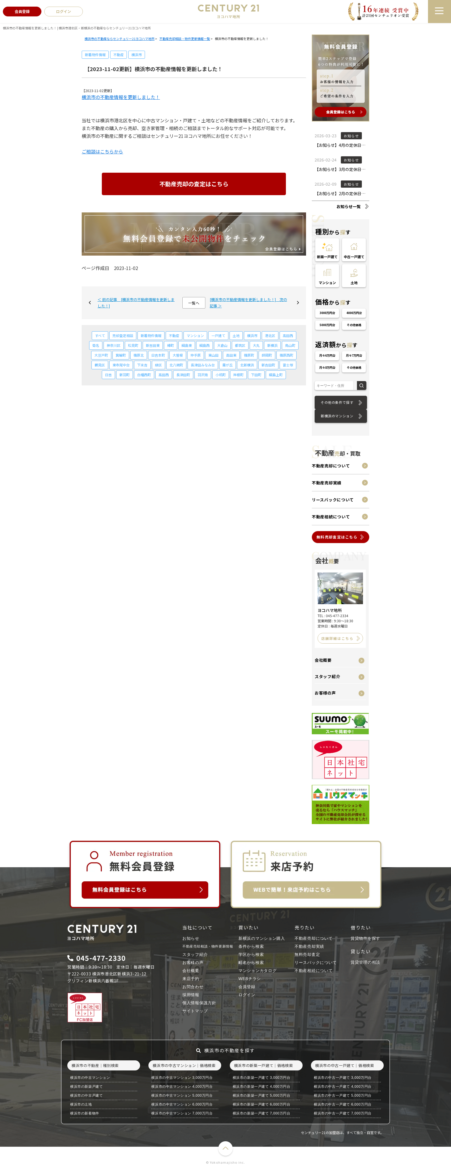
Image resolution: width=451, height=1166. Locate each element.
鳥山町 (290, 345)
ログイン (246, 994)
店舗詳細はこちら (337, 638)
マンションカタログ (257, 970)
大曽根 (178, 355)
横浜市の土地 (81, 1104)
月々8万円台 (327, 367)
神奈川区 (114, 345)
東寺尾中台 (121, 364)
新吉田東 (153, 345)
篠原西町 (286, 355)
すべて (100, 335)
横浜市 (136, 54)
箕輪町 (121, 355)
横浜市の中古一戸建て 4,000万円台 (343, 1087)
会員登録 (246, 986)
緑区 (158, 364)
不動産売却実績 (326, 483)
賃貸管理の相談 (365, 962)
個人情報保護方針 (199, 1002)
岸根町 (238, 374)
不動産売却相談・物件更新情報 (207, 946)
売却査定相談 (122, 335)
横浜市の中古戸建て (86, 1095)
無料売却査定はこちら (337, 537)
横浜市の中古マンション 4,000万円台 (182, 1087)
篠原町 (249, 355)
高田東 (231, 355)
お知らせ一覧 (349, 206)
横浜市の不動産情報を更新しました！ (121, 97)
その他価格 (354, 325)
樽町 (170, 345)
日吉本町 (158, 355)
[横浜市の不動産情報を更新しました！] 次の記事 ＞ (248, 303)
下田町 (256, 374)
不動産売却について (331, 466)
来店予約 (190, 978)
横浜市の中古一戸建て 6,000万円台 (343, 1104)
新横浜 (272, 345)
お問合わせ (193, 986)
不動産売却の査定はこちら (193, 184)
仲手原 (195, 355)
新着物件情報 (95, 54)
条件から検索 (251, 946)
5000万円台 (327, 325)
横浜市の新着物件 (84, 1113)
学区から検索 (251, 954)
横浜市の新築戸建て (86, 1087)
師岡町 (267, 355)
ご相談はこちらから (102, 151)
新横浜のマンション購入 (261, 938)
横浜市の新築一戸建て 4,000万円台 (262, 1087)
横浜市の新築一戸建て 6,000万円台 (262, 1104)
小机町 (220, 374)
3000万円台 (327, 313)
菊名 (95, 345)
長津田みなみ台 (203, 364)
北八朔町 (176, 364)
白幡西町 (144, 374)
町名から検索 (251, 962)
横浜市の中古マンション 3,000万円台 (182, 1078)
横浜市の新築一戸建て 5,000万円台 (262, 1095)
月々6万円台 (327, 355)
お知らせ (190, 938)
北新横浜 (247, 364)
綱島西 (204, 345)
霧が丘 (227, 364)
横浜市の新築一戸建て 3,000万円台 (262, 1078)
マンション (195, 335)
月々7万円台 (354, 355)
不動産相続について (331, 517)
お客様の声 (325, 693)
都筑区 (240, 345)
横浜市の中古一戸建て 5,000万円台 (343, 1095)
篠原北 (138, 355)
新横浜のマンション (337, 415)
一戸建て (218, 335)
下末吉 (142, 364)
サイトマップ (195, 1011)
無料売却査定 (307, 954)
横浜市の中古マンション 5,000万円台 (182, 1095)
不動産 (118, 54)
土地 (236, 335)
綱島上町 (276, 374)
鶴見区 (100, 364)
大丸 (256, 345)
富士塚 (288, 364)
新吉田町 (268, 364)
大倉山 (222, 345)
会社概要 (323, 660)
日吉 (108, 374)
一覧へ (193, 303)
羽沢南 (203, 374)
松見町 (133, 345)
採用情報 (190, 994)
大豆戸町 (101, 355)
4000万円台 (354, 313)
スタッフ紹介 (327, 676)
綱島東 (186, 345)
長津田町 (183, 374)
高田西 (288, 335)
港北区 (270, 335)
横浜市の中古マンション (90, 1078)
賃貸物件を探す (365, 938)
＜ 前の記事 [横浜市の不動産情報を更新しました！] (136, 303)
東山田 (213, 355)
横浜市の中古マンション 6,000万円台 (182, 1104)
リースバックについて (333, 500)
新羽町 (124, 374)
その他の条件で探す (337, 402)
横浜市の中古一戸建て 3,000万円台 (343, 1078)
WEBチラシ (249, 978)
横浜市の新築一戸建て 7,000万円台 (262, 1113)
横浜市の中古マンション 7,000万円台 (182, 1113)
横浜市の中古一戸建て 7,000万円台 (343, 1113)
